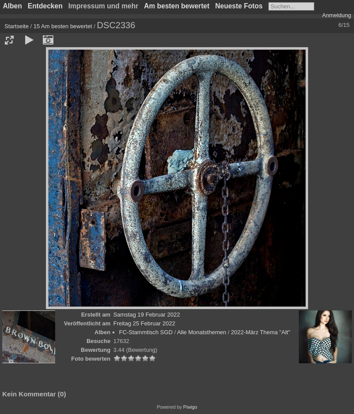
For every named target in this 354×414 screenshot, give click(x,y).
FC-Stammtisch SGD (146, 332)
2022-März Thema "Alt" (260, 332)
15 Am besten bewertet (63, 26)
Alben (12, 6)
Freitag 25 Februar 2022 (144, 323)
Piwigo (190, 407)
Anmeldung (336, 15)
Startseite (16, 26)
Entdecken (45, 6)
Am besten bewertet (176, 6)
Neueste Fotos (238, 6)
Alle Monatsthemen (201, 332)
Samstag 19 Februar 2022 (146, 314)
